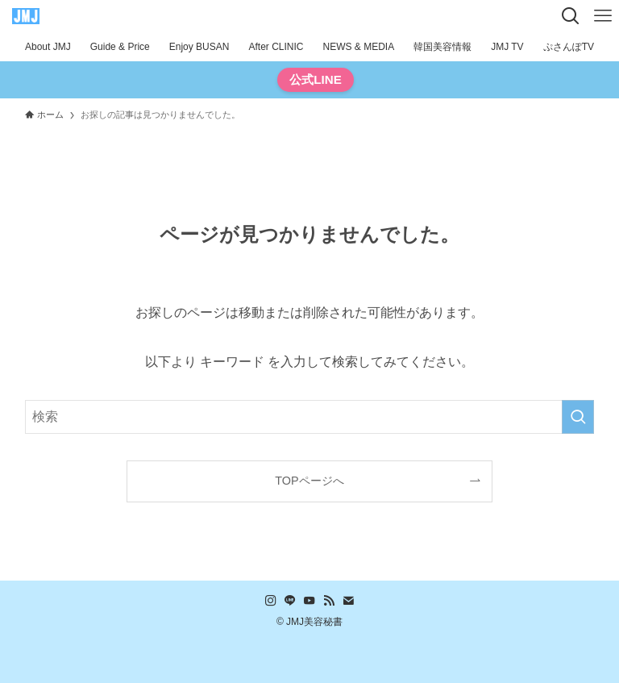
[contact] (348, 600)
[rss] (329, 600)
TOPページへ (309, 480)
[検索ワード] (310, 417)
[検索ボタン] (571, 16)
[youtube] (309, 600)
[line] (290, 600)
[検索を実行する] (578, 417)
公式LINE (315, 79)
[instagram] (271, 600)
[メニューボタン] (603, 16)
